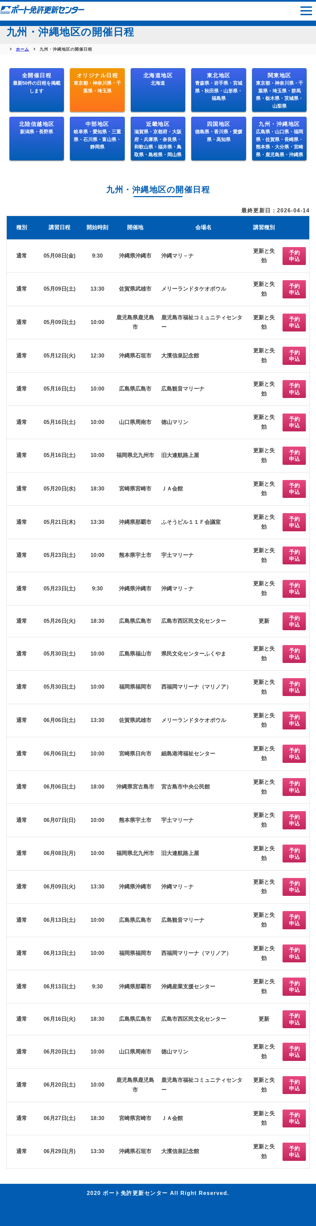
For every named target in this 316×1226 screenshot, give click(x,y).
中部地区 (97, 135)
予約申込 (294, 256)
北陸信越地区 (36, 127)
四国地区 (218, 131)
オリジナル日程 (97, 83)
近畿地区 (157, 139)
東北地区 (218, 87)
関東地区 (279, 91)
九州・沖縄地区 (279, 139)
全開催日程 (37, 83)
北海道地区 (158, 79)
